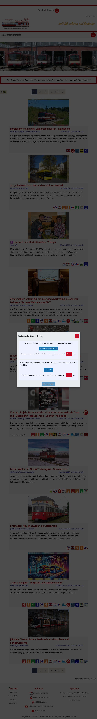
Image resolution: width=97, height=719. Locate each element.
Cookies (49, 370)
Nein (69, 354)
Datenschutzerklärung (48, 348)
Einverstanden (48, 384)
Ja (74, 354)
